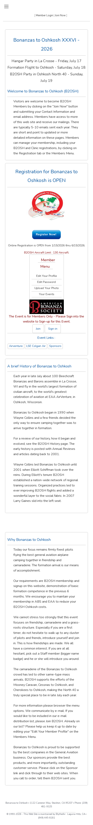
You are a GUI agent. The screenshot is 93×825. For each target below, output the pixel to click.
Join (38, 329)
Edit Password (46, 282)
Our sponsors (36, 757)
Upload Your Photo (46, 288)
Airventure (16, 346)
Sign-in (52, 329)
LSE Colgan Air (36, 346)
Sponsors (55, 346)
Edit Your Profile (46, 276)
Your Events (46, 294)
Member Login (44, 15)
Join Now (60, 15)
